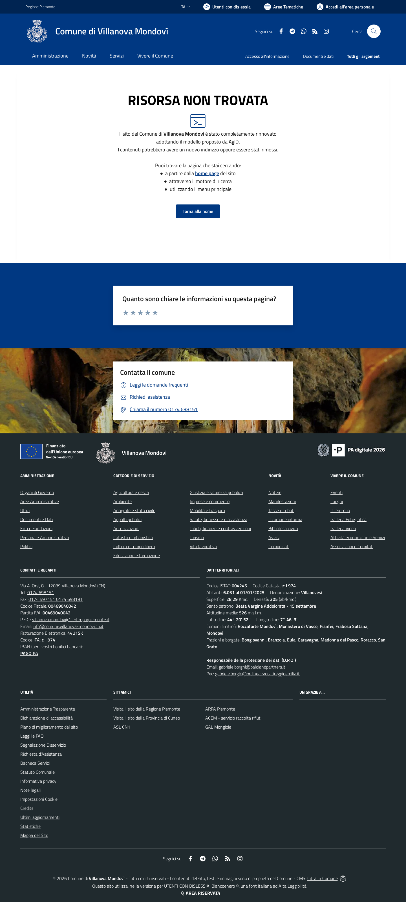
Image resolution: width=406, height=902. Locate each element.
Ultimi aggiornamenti (39, 817)
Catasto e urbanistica (133, 537)
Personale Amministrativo (44, 537)
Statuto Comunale (37, 772)
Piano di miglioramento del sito (49, 727)
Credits (26, 808)
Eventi (336, 492)
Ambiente (122, 501)
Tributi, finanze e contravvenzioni (220, 528)
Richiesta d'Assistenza (41, 754)
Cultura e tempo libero (134, 546)
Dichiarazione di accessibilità (46, 717)
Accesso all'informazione (267, 56)
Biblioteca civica (283, 528)
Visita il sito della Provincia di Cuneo (146, 717)
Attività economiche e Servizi (357, 537)
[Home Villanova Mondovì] (96, 31)
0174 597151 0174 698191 (55, 599)
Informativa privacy (38, 781)
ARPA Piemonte (220, 708)
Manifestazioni (282, 501)
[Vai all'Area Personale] (345, 7)
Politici (26, 546)
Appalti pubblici (127, 519)
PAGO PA (29, 653)
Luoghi (336, 501)
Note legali (30, 790)
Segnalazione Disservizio (43, 745)
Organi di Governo (37, 492)
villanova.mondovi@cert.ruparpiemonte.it (70, 619)
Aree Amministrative (39, 501)
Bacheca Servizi (35, 763)
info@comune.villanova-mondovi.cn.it (68, 626)
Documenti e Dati (36, 519)
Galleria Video (343, 528)
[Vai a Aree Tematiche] (283, 7)
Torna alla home (198, 211)
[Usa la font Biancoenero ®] (227, 7)
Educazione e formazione (136, 555)
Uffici (25, 510)
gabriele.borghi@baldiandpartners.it (252, 666)
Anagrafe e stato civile (134, 510)
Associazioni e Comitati (351, 546)
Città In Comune (322, 878)
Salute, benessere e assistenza (218, 519)
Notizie (274, 492)
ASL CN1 (121, 727)
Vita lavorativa (203, 546)
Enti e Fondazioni (36, 528)
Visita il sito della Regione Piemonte (146, 708)
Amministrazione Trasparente (47, 708)
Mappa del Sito (34, 835)
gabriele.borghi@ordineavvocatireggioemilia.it (257, 673)
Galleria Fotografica (348, 519)
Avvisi (273, 537)
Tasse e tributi (281, 510)
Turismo (197, 537)
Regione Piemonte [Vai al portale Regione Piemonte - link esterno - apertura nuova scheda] (40, 7)
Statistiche (30, 826)
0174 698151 (40, 592)
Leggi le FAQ (32, 736)
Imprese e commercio (210, 501)
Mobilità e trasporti (207, 510)
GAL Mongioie (218, 727)
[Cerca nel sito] (374, 31)
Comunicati (278, 546)
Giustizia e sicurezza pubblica (216, 492)
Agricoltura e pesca (131, 492)
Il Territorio (340, 510)
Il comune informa (285, 519)
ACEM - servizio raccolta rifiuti (233, 717)
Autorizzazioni (126, 528)
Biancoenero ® (225, 886)
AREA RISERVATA (199, 893)
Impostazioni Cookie (39, 799)
